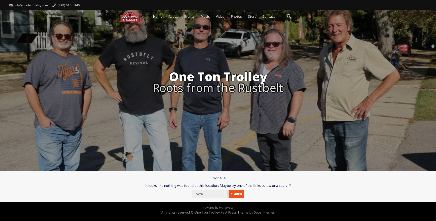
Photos (236, 16)
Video (220, 16)
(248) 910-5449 (66, 5)
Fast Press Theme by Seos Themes (248, 212)
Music (205, 16)
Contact (269, 16)
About (173, 16)
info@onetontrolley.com (28, 5)
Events (189, 16)
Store (252, 16)
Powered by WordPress (218, 208)
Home (157, 16)
